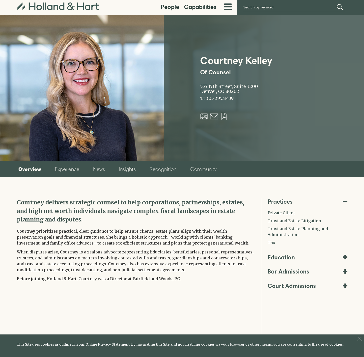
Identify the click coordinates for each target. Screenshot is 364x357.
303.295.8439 (220, 98)
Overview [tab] (29, 169)
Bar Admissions (307, 271)
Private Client (281, 212)
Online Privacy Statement (107, 344)
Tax (271, 242)
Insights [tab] (127, 169)
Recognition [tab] (163, 169)
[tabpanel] (135, 240)
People (170, 6)
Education (307, 257)
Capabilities (200, 6)
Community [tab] (203, 169)
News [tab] (99, 169)
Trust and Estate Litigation (294, 220)
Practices (307, 201)
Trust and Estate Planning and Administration (298, 231)
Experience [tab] (67, 169)
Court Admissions (307, 285)
